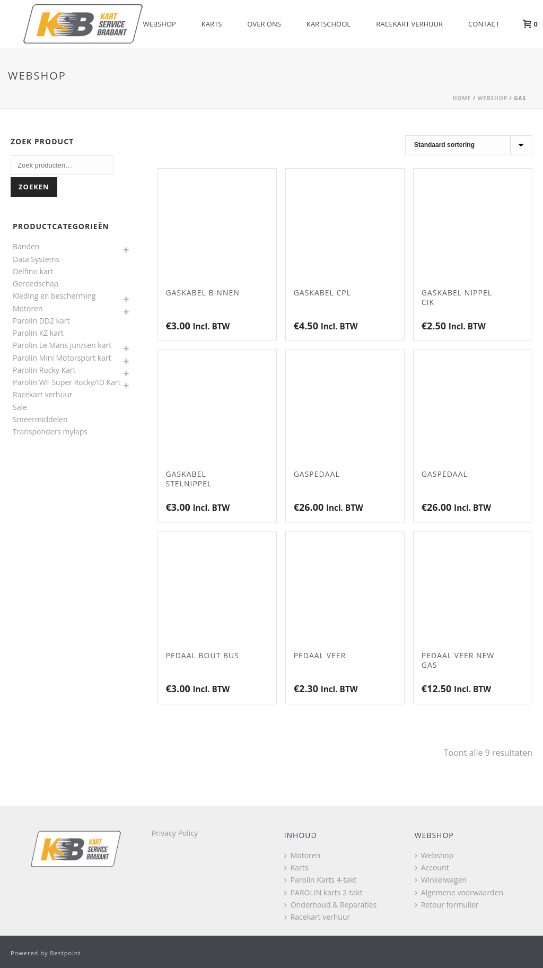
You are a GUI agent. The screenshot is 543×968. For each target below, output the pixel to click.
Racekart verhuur (409, 24)
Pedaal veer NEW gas (458, 660)
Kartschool (328, 24)
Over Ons (264, 24)
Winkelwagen (441, 880)
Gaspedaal (317, 474)
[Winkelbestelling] (468, 145)
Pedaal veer (320, 655)
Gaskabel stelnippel (188, 479)
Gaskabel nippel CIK (457, 297)
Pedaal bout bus (202, 655)
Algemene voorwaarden (459, 892)
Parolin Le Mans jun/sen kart (62, 345)
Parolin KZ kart (38, 333)
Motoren (28, 308)
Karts (212, 24)
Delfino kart (33, 271)
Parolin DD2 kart (41, 321)
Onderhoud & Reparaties (330, 905)
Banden (26, 246)
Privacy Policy (175, 833)
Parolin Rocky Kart (44, 370)
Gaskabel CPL (322, 292)
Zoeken (34, 186)
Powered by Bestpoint (46, 953)
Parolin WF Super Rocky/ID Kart (67, 382)
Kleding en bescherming (54, 296)
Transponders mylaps (50, 431)
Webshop (159, 24)
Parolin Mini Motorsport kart (62, 358)
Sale (20, 407)
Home (462, 98)
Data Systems (36, 259)
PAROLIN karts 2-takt (323, 892)
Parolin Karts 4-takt (320, 880)
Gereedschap (35, 283)
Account (432, 867)
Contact (484, 24)
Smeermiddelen (40, 419)
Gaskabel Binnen (202, 292)
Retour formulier (447, 905)
